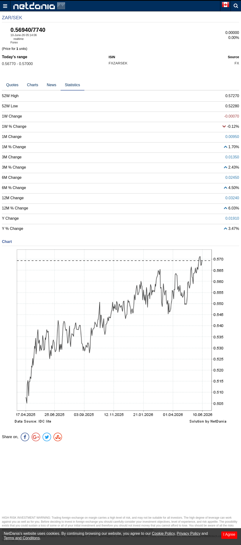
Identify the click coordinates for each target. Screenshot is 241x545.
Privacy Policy (189, 533)
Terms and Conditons (22, 538)
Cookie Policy (163, 533)
